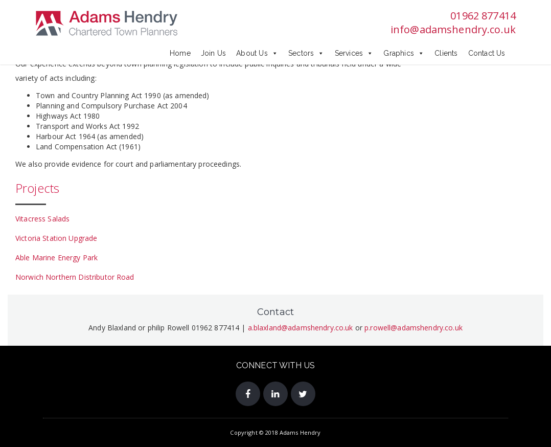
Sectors (306, 53)
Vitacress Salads (42, 218)
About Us (257, 53)
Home (180, 53)
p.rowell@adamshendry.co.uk (413, 327)
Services (354, 53)
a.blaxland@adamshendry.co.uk (300, 327)
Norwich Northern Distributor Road (74, 277)
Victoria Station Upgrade (56, 238)
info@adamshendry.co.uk (453, 29)
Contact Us (487, 53)
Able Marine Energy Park (56, 257)
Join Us (213, 53)
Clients (445, 53)
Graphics (403, 53)
